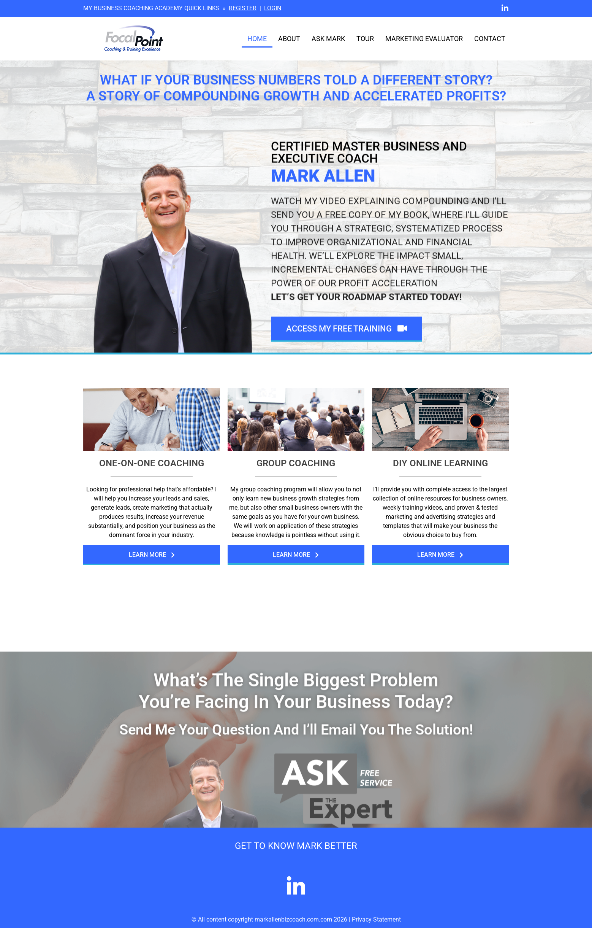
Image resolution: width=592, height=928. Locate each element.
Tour (365, 39)
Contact (489, 39)
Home (257, 39)
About (289, 39)
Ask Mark (328, 39)
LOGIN (272, 8)
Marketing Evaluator (424, 39)
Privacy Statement (376, 919)
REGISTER (242, 8)
